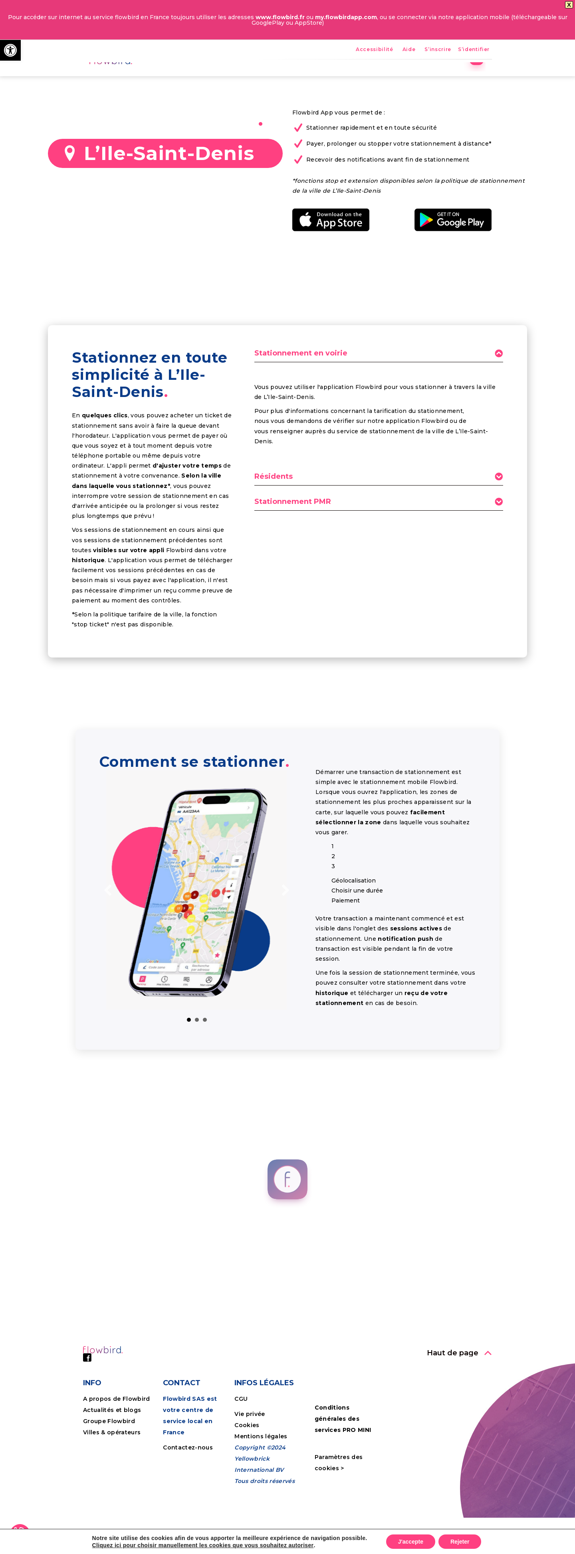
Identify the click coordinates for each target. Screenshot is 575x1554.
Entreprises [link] (399, 77)
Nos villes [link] (349, 77)
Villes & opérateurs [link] (112, 1487)
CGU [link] (241, 1454)
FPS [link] (312, 77)
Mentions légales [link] (260, 1491)
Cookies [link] (247, 1480)
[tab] (378, 411)
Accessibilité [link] (374, 50)
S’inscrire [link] (437, 50)
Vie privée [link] (249, 1469)
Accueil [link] (228, 77)
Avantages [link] (273, 77)
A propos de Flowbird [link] (116, 1454)
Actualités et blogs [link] (112, 1465)
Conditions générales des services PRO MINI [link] (343, 1474)
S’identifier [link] (474, 50)
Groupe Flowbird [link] (110, 1476)
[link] (10, 50)
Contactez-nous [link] (188, 1503)
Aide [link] (409, 50)
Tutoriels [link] (447, 77)
